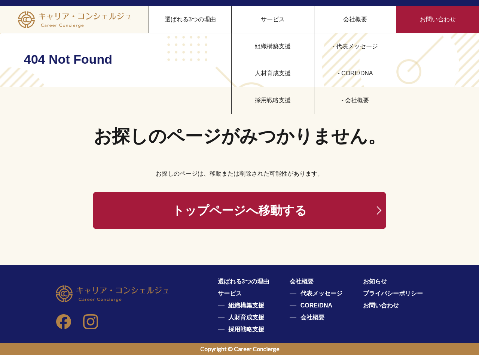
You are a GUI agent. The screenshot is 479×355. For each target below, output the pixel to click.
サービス (230, 293)
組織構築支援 (246, 305)
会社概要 (355, 19)
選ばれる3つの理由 (190, 19)
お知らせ (375, 281)
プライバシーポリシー (393, 293)
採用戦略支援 (246, 329)
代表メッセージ (321, 293)
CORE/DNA (316, 305)
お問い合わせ (438, 19)
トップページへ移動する (239, 210)
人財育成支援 (246, 317)
